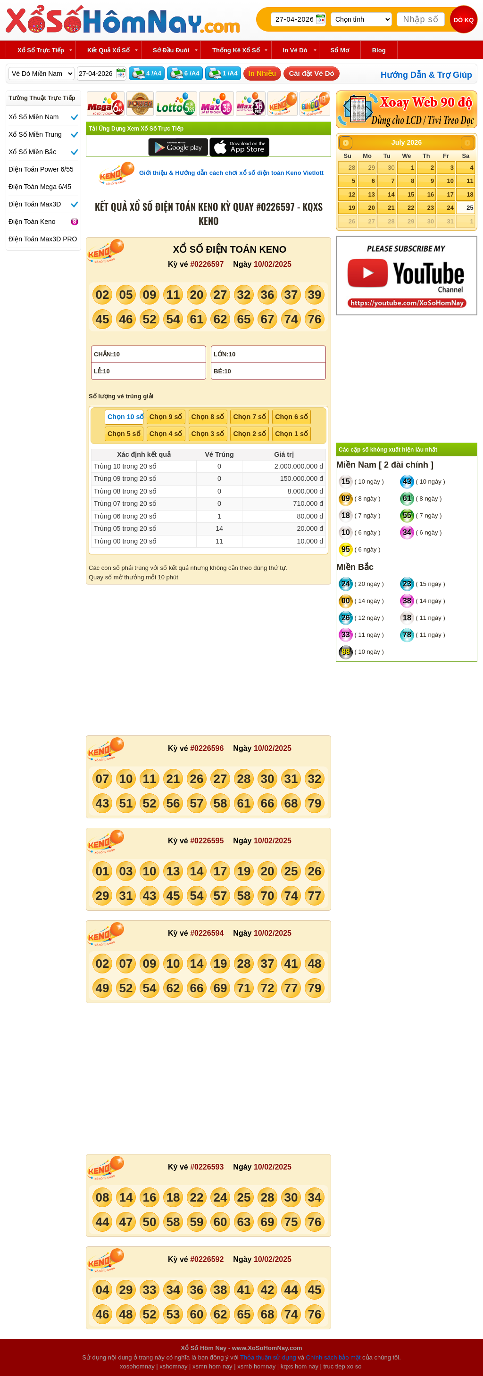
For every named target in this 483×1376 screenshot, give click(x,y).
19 (352, 207)
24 (450, 207)
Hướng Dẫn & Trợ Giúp (426, 75)
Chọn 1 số (291, 433)
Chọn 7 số (249, 416)
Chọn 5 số (124, 433)
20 (371, 207)
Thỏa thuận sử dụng (268, 1357)
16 (430, 194)
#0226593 (207, 1167)
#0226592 (207, 1259)
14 (391, 194)
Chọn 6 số (291, 416)
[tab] (124, 417)
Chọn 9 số (166, 416)
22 (411, 207)
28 (352, 167)
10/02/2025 (272, 264)
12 (352, 194)
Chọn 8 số (208, 416)
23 (430, 207)
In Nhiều (262, 73)
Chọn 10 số (126, 416)
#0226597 (207, 264)
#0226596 (207, 748)
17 (450, 194)
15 (411, 194)
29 (371, 167)
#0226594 (207, 933)
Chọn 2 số (249, 433)
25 (469, 207)
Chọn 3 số (208, 433)
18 (469, 194)
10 (450, 180)
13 (371, 194)
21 (391, 207)
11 (469, 180)
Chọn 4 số (166, 433)
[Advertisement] (208, 660)
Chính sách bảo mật (333, 1357)
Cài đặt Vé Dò (311, 73)
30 (391, 167)
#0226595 (207, 841)
